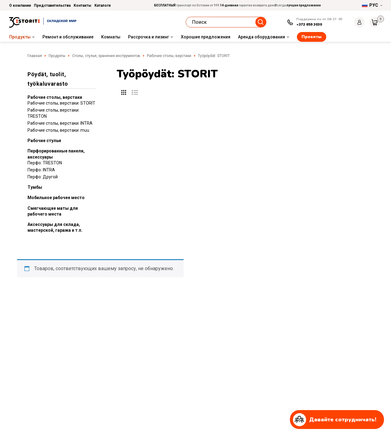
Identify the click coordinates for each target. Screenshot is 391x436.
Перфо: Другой (42, 176)
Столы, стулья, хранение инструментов (106, 56)
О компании (20, 5)
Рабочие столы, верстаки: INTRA (60, 123)
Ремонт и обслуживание (67, 36)
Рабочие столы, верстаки (169, 56)
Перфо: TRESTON (44, 162)
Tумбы (34, 187)
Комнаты (110, 36)
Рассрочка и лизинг (148, 36)
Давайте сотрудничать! (334, 419)
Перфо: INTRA (41, 169)
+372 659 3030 (309, 24)
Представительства (52, 5)
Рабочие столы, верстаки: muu (58, 130)
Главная (34, 56)
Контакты (82, 5)
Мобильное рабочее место (56, 197)
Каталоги (102, 5)
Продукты (20, 36)
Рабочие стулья (44, 140)
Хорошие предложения (205, 36)
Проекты (311, 37)
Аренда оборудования (261, 36)
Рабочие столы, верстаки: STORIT (61, 103)
